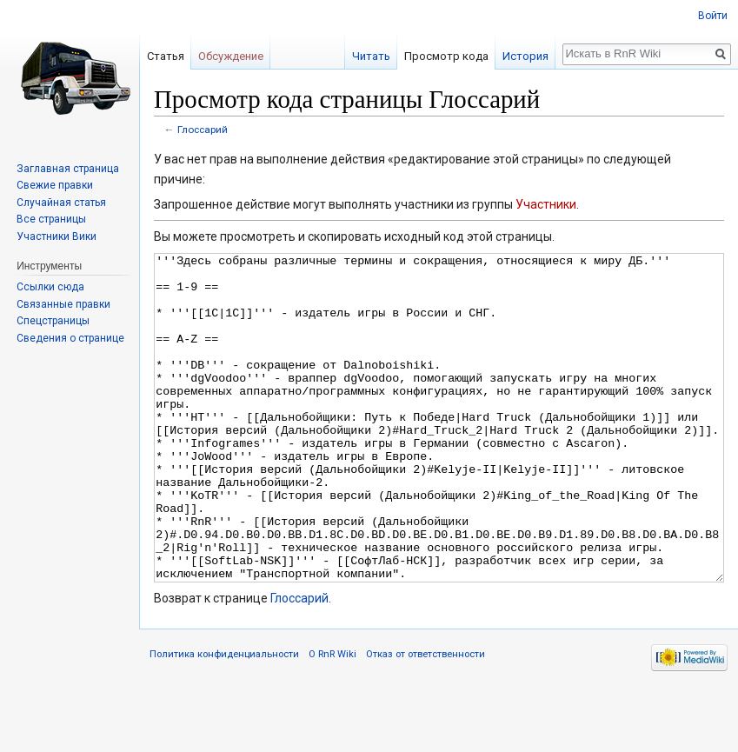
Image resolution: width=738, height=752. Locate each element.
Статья (165, 56)
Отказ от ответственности (425, 719)
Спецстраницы (53, 321)
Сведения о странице (70, 338)
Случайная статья (61, 202)
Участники (545, 204)
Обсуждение (230, 56)
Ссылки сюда (50, 287)
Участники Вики (56, 236)
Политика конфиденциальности (224, 719)
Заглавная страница (68, 169)
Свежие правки (55, 185)
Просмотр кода (446, 56)
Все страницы (51, 219)
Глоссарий (202, 129)
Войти (713, 16)
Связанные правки (63, 304)
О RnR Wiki (332, 719)
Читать (371, 56)
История (525, 56)
